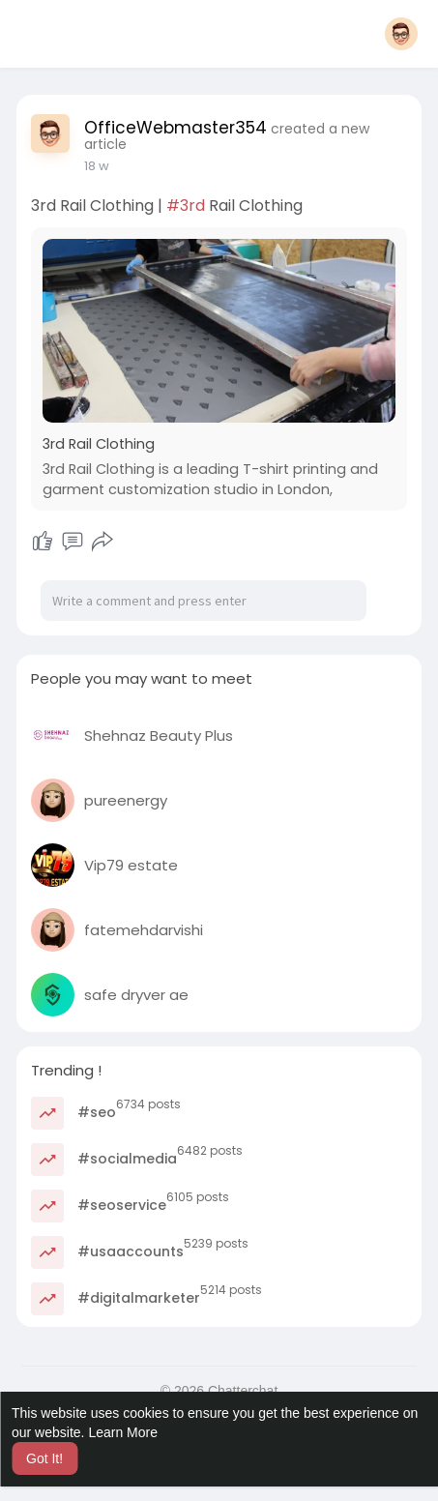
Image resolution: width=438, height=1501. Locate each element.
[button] (401, 34)
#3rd (185, 205)
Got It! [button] (44, 1458)
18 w (96, 166)
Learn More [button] (123, 1432)
